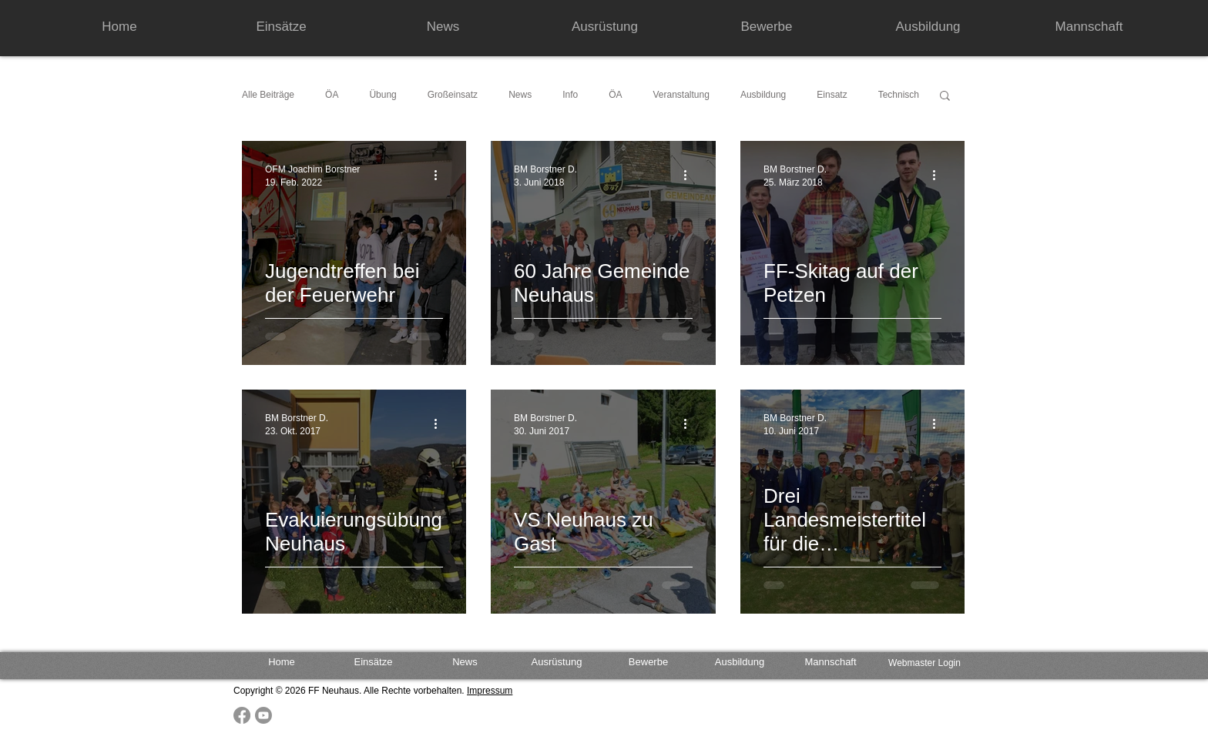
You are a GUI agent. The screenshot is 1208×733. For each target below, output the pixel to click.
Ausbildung (763, 94)
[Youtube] (263, 715)
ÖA (331, 94)
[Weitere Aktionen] (440, 175)
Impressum (489, 690)
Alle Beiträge (268, 94)
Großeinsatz (453, 94)
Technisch (898, 94)
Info (570, 94)
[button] (945, 97)
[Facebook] (241, 715)
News (520, 94)
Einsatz (832, 94)
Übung (382, 94)
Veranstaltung (681, 94)
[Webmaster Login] (924, 663)
